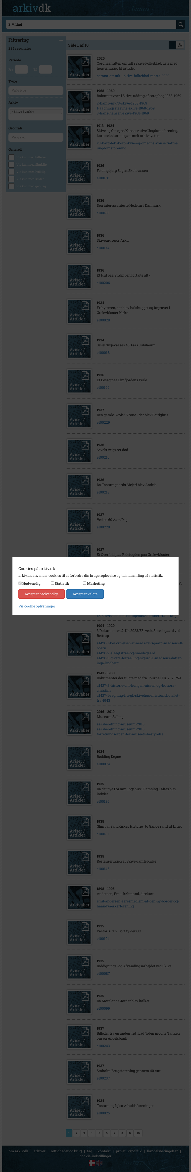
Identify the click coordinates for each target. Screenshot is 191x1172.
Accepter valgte (85, 593)
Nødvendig (31, 583)
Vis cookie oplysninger (36, 606)
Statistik (62, 583)
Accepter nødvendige (41, 593)
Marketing (96, 583)
